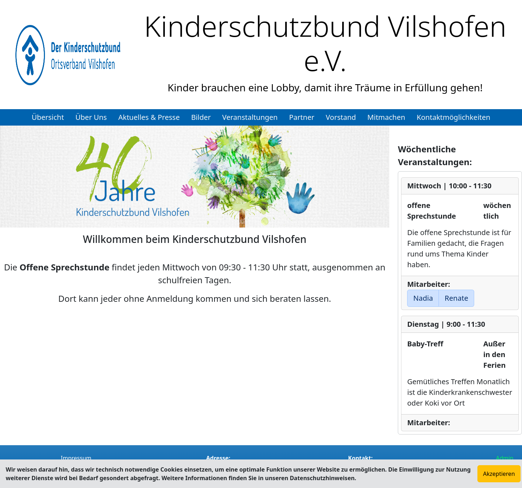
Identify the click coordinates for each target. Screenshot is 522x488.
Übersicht (48, 117)
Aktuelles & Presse (148, 117)
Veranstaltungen (250, 117)
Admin (504, 458)
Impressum (76, 458)
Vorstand (341, 117)
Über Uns (91, 117)
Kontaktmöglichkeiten (454, 117)
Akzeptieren (499, 474)
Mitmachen (386, 117)
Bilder (201, 117)
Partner (301, 117)
